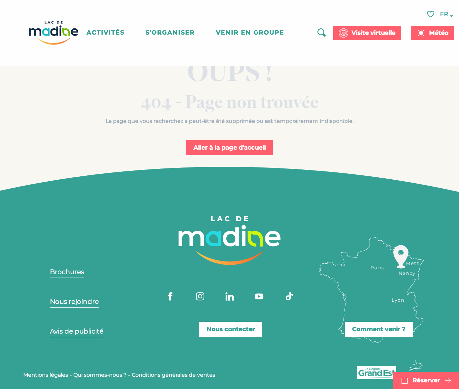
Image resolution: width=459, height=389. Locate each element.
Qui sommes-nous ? (99, 375)
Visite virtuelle (373, 33)
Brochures (67, 272)
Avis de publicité (76, 331)
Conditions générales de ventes (173, 375)
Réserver (426, 380)
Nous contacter (231, 329)
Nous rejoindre (74, 302)
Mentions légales (45, 375)
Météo (438, 33)
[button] (444, 14)
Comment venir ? (379, 329)
